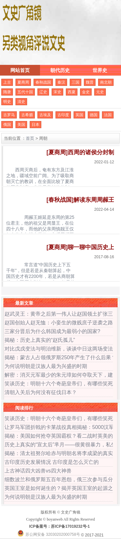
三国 (75, 82)
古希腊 (27, 115)
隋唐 (7, 92)
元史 (100, 92)
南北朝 (106, 82)
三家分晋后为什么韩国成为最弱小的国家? (52, 331)
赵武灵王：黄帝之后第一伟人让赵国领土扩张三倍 (61, 314)
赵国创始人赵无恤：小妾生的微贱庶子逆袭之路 (59, 322)
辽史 (43, 92)
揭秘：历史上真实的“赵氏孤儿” (40, 340)
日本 (35, 124)
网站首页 (20, 70)
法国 (108, 115)
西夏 (72, 92)
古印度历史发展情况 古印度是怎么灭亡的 (52, 462)
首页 (30, 138)
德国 (93, 115)
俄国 (7, 124)
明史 (7, 101)
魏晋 (90, 82)
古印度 (63, 115)
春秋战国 (43, 82)
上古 (7, 82)
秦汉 (61, 82)
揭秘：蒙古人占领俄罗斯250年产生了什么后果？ (60, 357)
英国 (79, 115)
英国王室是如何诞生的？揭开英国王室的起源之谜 (61, 488)
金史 (86, 92)
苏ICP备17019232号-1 (70, 526)
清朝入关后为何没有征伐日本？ (41, 392)
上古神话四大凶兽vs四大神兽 (38, 470)
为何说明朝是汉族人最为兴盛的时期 (46, 366)
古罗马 (9, 115)
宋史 (57, 92)
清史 (21, 101)
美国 (21, 124)
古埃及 (45, 115)
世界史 (100, 70)
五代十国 (25, 92)
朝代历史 (60, 70)
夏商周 (23, 82)
